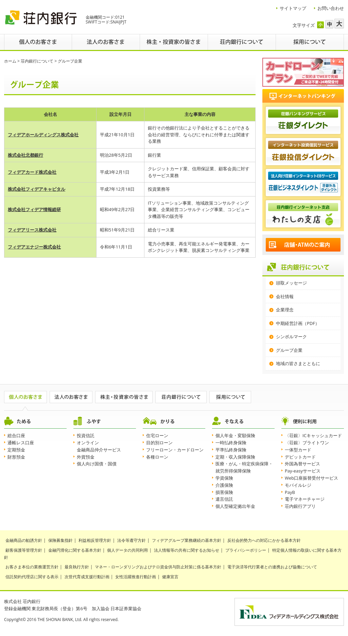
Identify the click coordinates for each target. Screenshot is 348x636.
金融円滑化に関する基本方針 (74, 550)
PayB (290, 492)
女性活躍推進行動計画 (135, 577)
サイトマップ (293, 8)
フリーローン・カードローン (175, 450)
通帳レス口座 (20, 443)
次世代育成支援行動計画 (87, 577)
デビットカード (300, 457)
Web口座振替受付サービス (311, 478)
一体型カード (298, 450)
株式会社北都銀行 (25, 155)
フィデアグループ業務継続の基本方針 (186, 540)
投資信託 (85, 435)
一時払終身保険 (230, 443)
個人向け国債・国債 (97, 464)
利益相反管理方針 (95, 540)
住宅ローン (157, 435)
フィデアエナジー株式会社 (34, 247)
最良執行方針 (77, 567)
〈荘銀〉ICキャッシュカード (313, 435)
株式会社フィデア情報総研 (34, 209)
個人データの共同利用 (127, 550)
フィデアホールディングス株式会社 (43, 135)
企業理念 (285, 310)
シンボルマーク (291, 336)
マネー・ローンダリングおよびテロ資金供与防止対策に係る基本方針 (158, 567)
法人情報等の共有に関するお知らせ (186, 550)
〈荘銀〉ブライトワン (307, 443)
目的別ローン (159, 443)
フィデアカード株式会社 (32, 172)
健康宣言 (170, 577)
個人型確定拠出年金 (235, 506)
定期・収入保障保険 (235, 457)
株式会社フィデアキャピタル (36, 189)
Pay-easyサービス (302, 471)
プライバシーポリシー (245, 550)
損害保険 (224, 492)
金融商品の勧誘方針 (23, 540)
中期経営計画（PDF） (297, 323)
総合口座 (16, 435)
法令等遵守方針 (131, 540)
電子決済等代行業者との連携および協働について (272, 567)
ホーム (10, 61)
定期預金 (16, 450)
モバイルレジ (298, 485)
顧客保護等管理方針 (23, 550)
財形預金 (16, 457)
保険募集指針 (60, 540)
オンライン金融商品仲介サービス (99, 446)
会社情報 (285, 296)
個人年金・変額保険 (235, 435)
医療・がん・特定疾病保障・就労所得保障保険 (244, 467)
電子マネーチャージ (305, 499)
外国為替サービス (302, 464)
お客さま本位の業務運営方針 (31, 567)
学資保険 (224, 478)
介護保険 (224, 485)
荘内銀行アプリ (300, 506)
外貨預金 (85, 457)
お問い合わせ (330, 8)
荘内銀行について (37, 61)
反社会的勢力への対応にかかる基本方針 (264, 540)
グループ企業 (289, 350)
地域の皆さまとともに (298, 363)
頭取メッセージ (291, 283)
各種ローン (157, 457)
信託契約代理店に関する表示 (31, 577)
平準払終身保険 (230, 450)
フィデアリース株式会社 (32, 230)
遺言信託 (224, 499)
